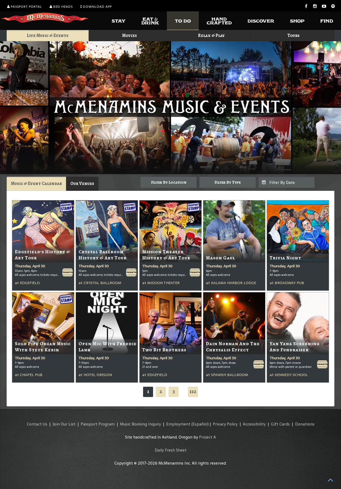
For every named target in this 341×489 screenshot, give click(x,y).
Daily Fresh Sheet (171, 450)
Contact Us (37, 424)
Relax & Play (211, 35)
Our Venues (82, 183)
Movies (129, 35)
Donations (304, 424)
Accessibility (254, 424)
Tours (293, 35)
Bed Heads (61, 6)
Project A (207, 437)
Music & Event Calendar (36, 183)
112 (192, 391)
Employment (178, 424)
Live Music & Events (47, 35)
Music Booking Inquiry (140, 424)
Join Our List (64, 424)
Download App (96, 6)
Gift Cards (280, 424)
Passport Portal (24, 6)
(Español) (200, 424)
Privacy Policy (225, 424)
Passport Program (98, 424)
